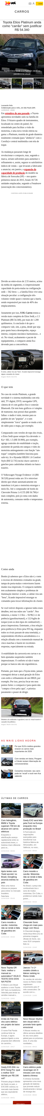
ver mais (22, 1103)
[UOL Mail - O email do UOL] (30, 3)
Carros (22, 11)
